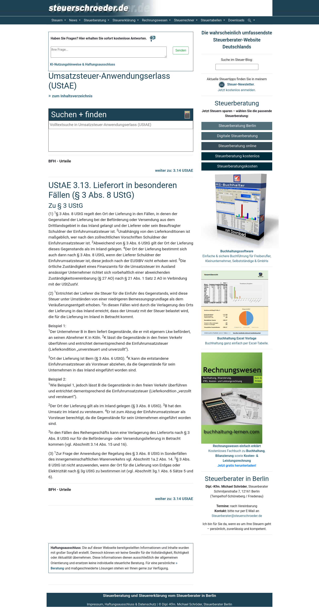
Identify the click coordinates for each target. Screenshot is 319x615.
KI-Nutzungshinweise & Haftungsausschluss (82, 64)
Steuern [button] (57, 20)
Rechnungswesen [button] (155, 20)
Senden (180, 50)
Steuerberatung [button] (95, 20)
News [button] (73, 20)
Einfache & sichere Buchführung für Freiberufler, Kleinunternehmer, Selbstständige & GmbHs (236, 256)
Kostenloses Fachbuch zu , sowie (236, 455)
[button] (251, 20)
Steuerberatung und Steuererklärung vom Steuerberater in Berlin (159, 595)
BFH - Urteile (59, 161)
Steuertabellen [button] (212, 20)
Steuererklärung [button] (124, 20)
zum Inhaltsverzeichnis (72, 96)
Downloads (236, 20)
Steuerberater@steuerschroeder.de (237, 516)
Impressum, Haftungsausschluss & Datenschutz (121, 604)
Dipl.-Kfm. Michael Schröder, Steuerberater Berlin (197, 604)
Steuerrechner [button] (184, 20)
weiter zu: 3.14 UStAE (174, 170)
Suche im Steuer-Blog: (237, 60)
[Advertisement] (121, 141)
